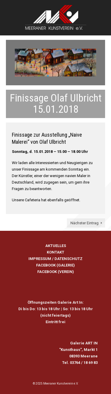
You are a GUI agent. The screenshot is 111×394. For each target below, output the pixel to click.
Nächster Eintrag (84, 223)
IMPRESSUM (39, 258)
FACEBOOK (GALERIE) (55, 265)
